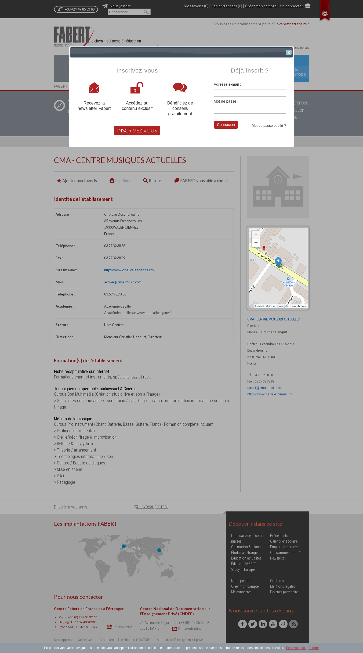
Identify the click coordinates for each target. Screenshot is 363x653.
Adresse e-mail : (227, 84)
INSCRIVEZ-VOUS (137, 130)
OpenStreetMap (279, 306)
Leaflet (259, 306)
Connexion (226, 124)
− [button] (256, 243)
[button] (289, 52)
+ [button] (256, 235)
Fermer (313, 648)
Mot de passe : (226, 101)
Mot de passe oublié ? (269, 126)
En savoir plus (296, 648)
